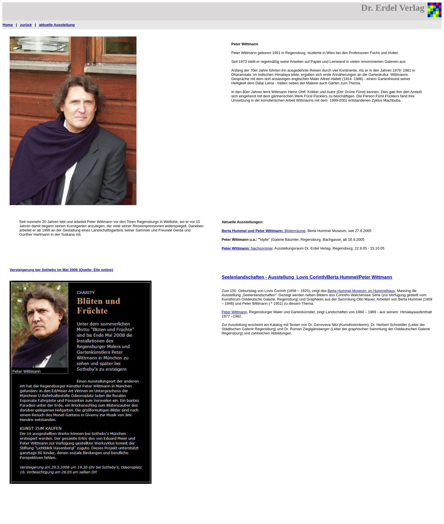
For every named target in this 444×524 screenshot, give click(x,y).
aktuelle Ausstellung (57, 25)
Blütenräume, (295, 231)
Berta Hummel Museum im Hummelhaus (361, 291)
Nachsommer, (262, 248)
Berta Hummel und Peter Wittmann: (253, 231)
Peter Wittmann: (236, 248)
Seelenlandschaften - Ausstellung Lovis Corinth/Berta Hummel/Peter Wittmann (307, 277)
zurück (26, 25)
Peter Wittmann (234, 312)
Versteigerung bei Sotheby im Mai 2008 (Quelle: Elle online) (61, 270)
